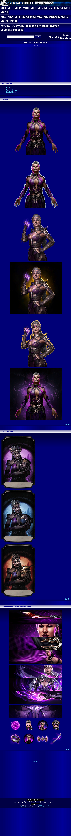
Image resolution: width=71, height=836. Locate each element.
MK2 (40, 16)
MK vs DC (50, 8)
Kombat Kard (11, 92)
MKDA (4, 12)
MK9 (40, 8)
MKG (4, 16)
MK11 (18, 8)
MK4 (10, 16)
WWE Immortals (49, 25)
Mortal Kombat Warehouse (24, 806)
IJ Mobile (6, 29)
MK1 (3, 8)
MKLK (13, 21)
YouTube (53, 36)
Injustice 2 (31, 25)
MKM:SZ (63, 16)
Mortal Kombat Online (44, 806)
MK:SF (5, 21)
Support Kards (11, 90)
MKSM (53, 16)
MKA (60, 8)
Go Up (67, 424)
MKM (26, 8)
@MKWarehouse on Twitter (44, 805)
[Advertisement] (35, 64)
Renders (9, 88)
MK (46, 16)
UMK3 (25, 16)
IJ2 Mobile (17, 25)
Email (51, 805)
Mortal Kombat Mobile (35, 42)
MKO (10, 8)
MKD (67, 8)
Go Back (35, 761)
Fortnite (5, 25)
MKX (33, 8)
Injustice (18, 29)
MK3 (33, 16)
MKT (17, 16)
